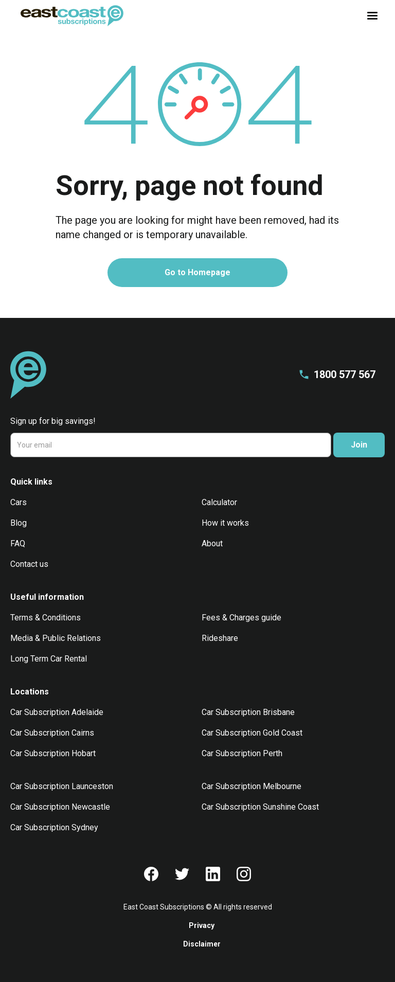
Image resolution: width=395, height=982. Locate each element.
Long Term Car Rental (48, 659)
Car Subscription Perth (242, 753)
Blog (18, 523)
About (212, 543)
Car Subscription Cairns (52, 733)
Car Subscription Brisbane (248, 712)
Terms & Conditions (45, 617)
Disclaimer (202, 944)
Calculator (219, 502)
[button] (369, 16)
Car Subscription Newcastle (60, 807)
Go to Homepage (197, 272)
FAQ (17, 543)
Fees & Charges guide (241, 617)
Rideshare (220, 638)
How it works (225, 523)
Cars (18, 502)
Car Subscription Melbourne (251, 786)
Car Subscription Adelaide (56, 712)
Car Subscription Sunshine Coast (260, 807)
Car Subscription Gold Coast (252, 733)
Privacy (201, 925)
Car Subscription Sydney (54, 827)
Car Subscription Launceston (61, 786)
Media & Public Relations (55, 638)
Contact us (29, 564)
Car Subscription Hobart (53, 753)
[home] (72, 15)
